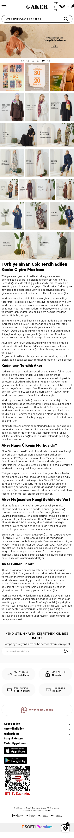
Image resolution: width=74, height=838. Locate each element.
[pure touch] (62, 77)
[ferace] (46, 189)
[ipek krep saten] (12, 107)
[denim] (62, 163)
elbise (5, 360)
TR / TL (57, 7)
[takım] (62, 216)
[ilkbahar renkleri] (55, 135)
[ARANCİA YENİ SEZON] (37, 77)
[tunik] (28, 189)
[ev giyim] (65, 189)
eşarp (59, 356)
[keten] (9, 189)
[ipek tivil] (37, 107)
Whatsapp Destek (37, 710)
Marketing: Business (41, 810)
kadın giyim (39, 343)
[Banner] (12, 77)
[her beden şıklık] (55, 246)
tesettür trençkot (33, 360)
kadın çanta (16, 360)
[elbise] (12, 163)
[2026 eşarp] (37, 41)
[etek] (37, 163)
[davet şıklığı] (18, 135)
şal (65, 356)
